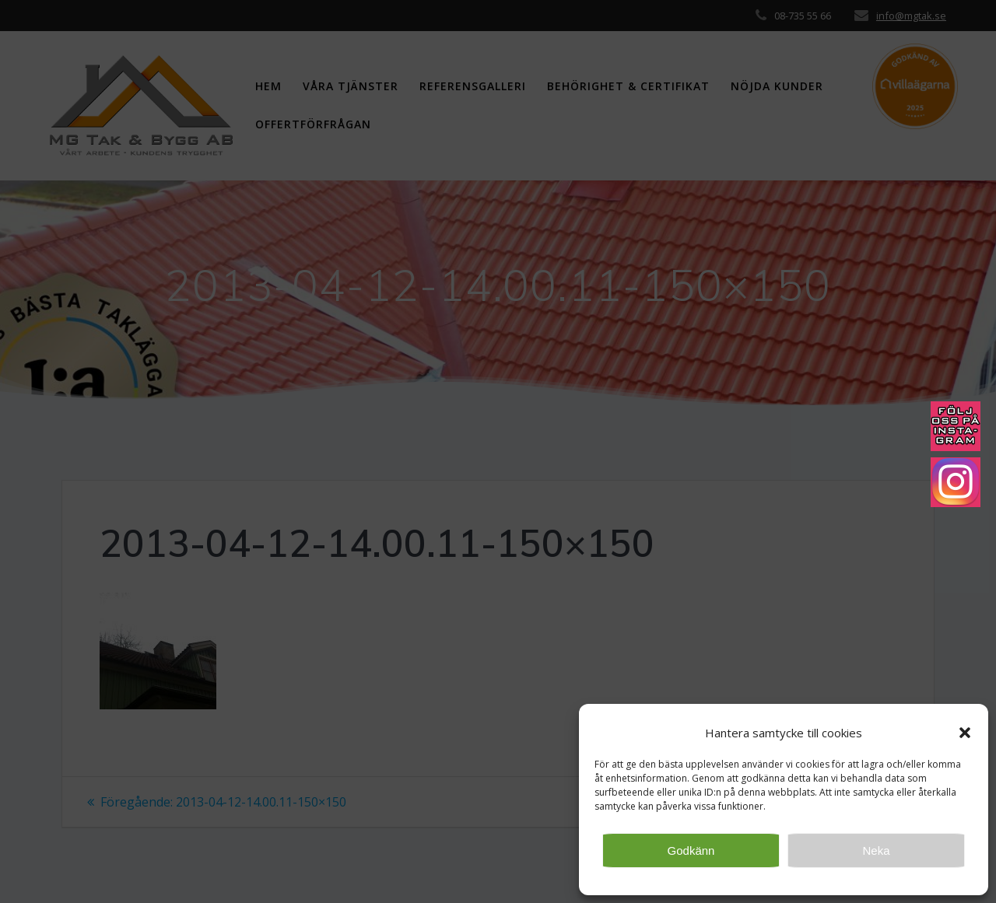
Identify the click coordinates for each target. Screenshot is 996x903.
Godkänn (691, 850)
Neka (875, 850)
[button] (965, 732)
